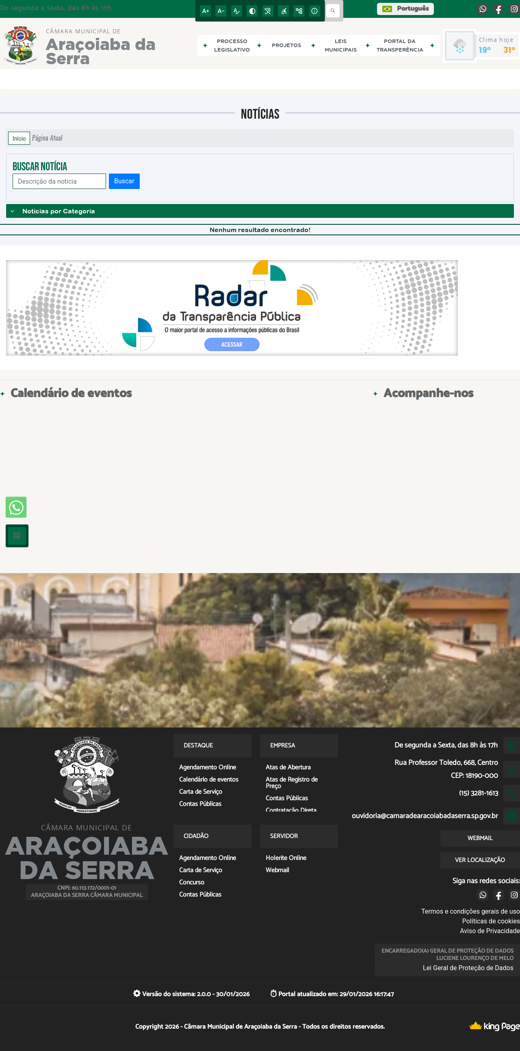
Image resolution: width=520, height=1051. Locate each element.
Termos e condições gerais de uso (470, 911)
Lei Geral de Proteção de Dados (468, 968)
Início (19, 138)
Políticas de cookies (491, 921)
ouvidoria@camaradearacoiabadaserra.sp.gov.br (425, 816)
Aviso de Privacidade (490, 931)
